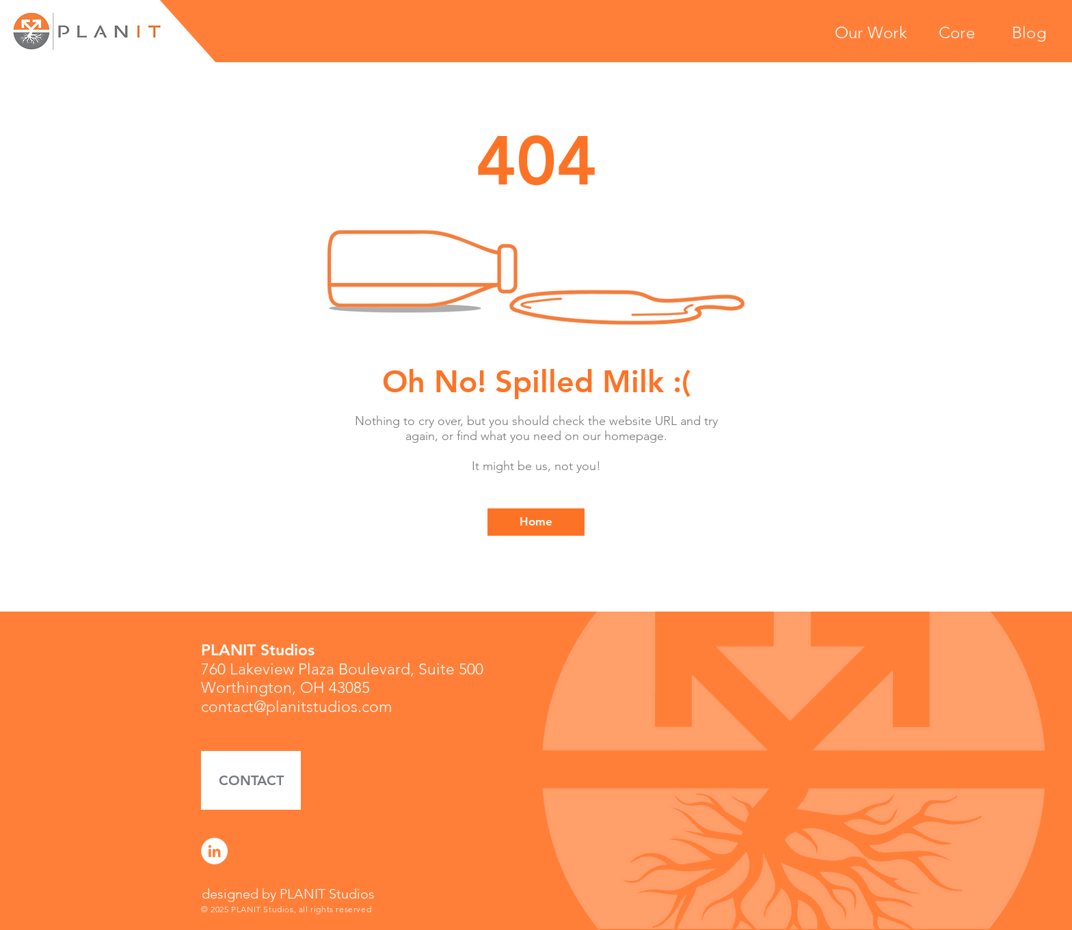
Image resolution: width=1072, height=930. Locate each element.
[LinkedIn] (214, 851)
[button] (251, 780)
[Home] (536, 522)
